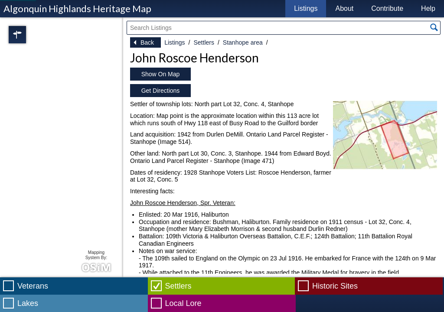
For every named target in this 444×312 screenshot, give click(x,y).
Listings (305, 8)
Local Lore (183, 303)
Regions (29, 34)
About (344, 8)
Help (428, 8)
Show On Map (160, 74)
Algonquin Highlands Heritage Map (77, 8)
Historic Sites (335, 286)
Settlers (203, 42)
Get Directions (160, 90)
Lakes (27, 303)
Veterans (32, 286)
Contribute (387, 8)
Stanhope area (243, 42)
